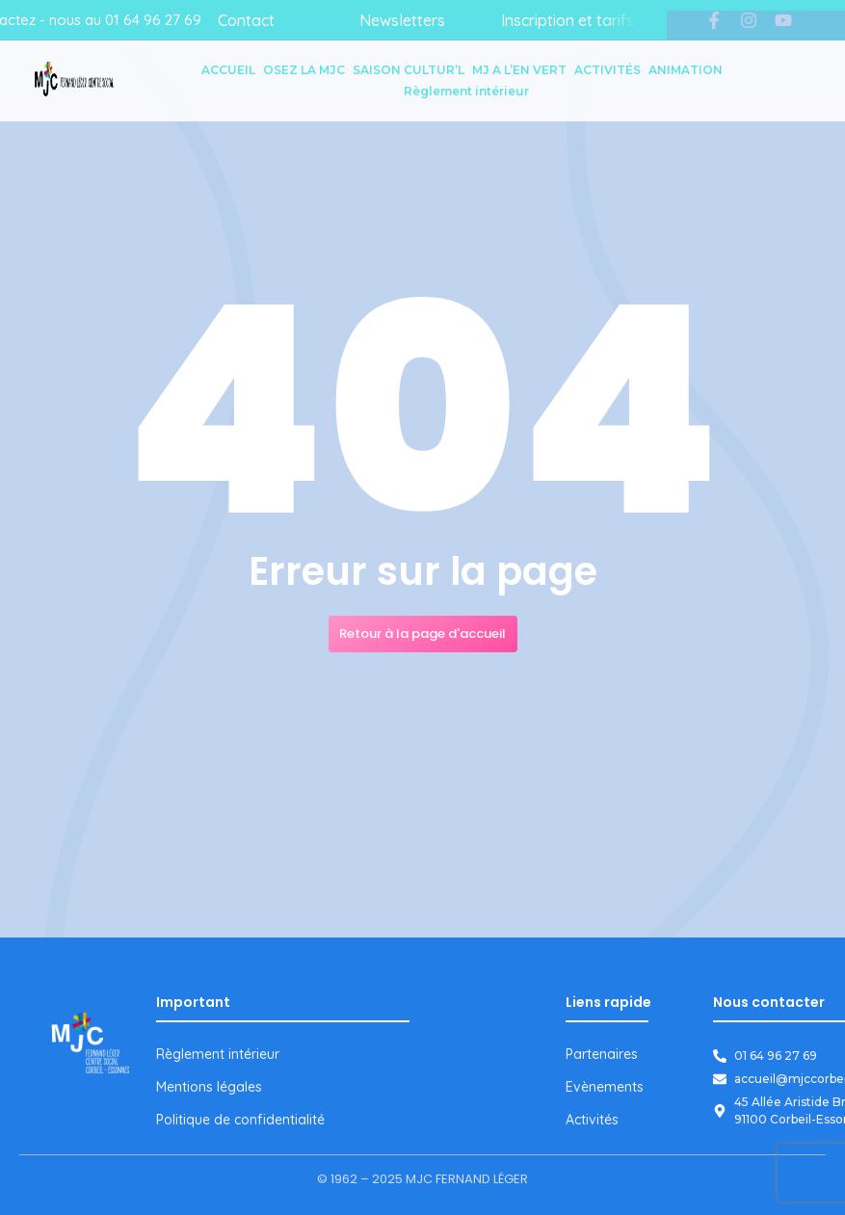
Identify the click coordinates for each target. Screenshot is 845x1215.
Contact (246, 20)
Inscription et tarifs (567, 20)
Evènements (605, 1087)
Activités (592, 1119)
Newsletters (402, 20)
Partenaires (602, 1054)
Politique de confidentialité (240, 1119)
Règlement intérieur (217, 1054)
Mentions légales (209, 1087)
